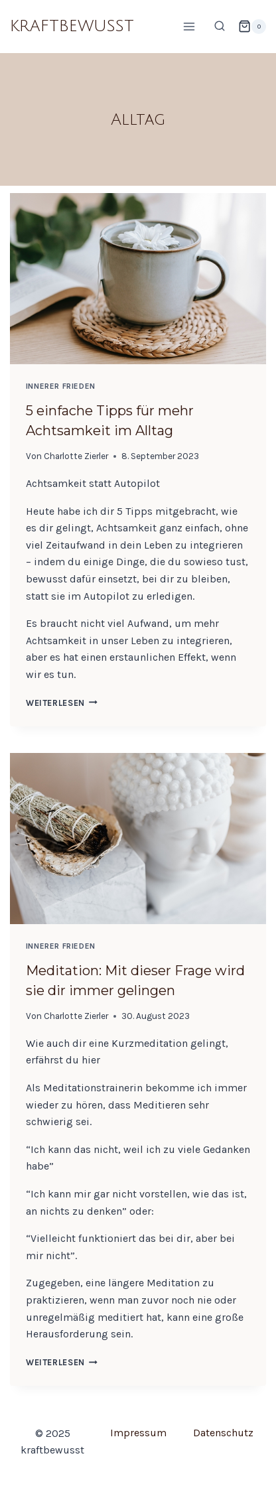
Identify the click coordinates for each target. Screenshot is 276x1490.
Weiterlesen (62, 703)
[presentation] (138, 278)
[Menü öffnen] (188, 26)
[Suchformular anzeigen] (220, 26)
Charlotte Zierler (76, 456)
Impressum (138, 1432)
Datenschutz (223, 1432)
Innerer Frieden (61, 386)
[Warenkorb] (252, 26)
